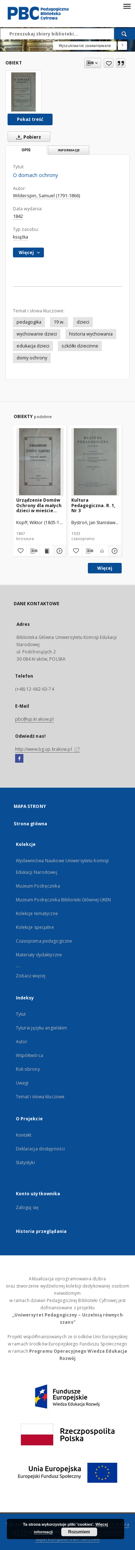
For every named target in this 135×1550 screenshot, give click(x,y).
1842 (18, 216)
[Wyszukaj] (124, 33)
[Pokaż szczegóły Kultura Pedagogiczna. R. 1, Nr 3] (114, 551)
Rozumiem (79, 1531)
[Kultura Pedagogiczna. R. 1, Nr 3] (95, 461)
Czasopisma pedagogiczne (44, 941)
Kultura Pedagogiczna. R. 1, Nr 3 (93, 505)
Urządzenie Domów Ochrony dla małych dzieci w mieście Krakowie (39, 505)
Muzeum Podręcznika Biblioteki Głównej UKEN (63, 900)
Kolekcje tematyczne (37, 913)
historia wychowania (91, 334)
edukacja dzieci (33, 346)
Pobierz (27, 136)
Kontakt (24, 1135)
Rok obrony (28, 1069)
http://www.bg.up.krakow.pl (47, 749)
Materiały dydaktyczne (39, 955)
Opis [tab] (26, 150)
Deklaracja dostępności (40, 1149)
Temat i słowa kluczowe (40, 1097)
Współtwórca (29, 1055)
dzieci (83, 322)
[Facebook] (19, 758)
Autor (22, 1042)
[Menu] (126, 6)
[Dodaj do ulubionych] (108, 63)
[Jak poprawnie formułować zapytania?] (122, 45)
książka (20, 237)
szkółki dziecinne (80, 346)
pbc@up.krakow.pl (34, 719)
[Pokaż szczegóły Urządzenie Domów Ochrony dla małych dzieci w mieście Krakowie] (58, 551)
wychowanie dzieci (37, 334)
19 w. (59, 322)
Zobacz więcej (31, 976)
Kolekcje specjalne (35, 927)
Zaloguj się (27, 1207)
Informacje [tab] (69, 150)
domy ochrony (32, 358)
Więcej (104, 568)
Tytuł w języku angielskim (41, 1028)
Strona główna (31, 824)
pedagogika (29, 322)
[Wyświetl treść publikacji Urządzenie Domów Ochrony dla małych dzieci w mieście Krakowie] (46, 551)
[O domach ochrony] (23, 91)
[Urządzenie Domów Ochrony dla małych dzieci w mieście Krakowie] (40, 461)
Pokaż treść (30, 119)
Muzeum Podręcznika (38, 886)
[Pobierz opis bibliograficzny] (33, 551)
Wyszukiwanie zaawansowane (85, 45)
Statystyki (25, 1162)
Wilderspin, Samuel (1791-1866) (46, 196)
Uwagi (22, 1083)
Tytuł (21, 1014)
